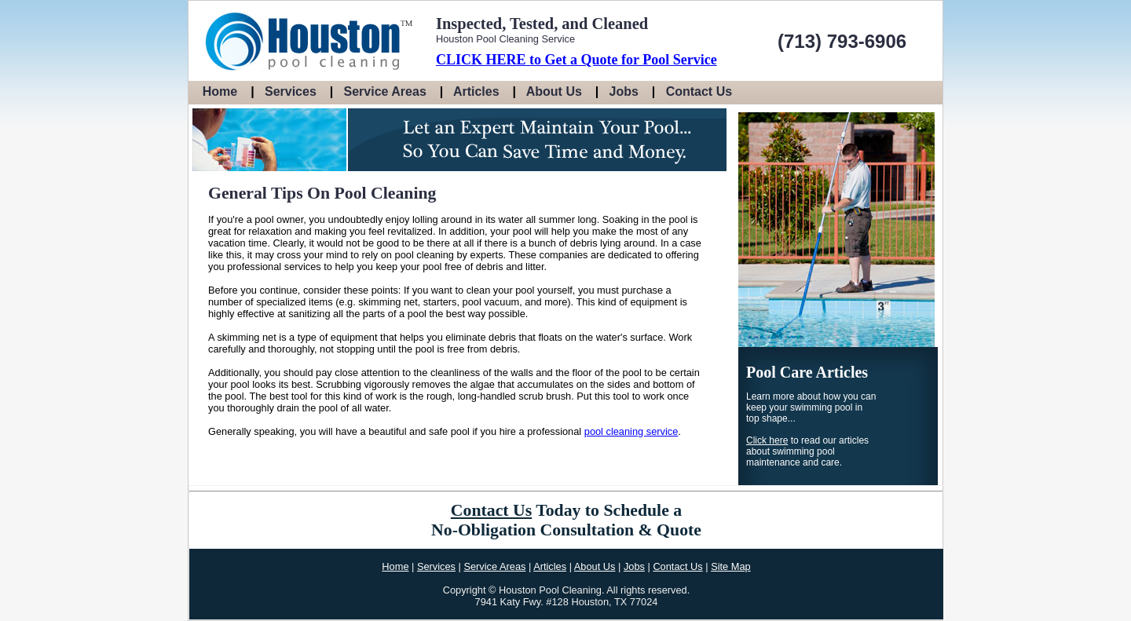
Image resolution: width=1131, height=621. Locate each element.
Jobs (624, 91)
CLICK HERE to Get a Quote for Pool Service (576, 60)
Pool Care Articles (807, 372)
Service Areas (385, 91)
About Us (554, 91)
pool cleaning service (631, 431)
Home (220, 91)
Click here (767, 440)
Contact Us (699, 91)
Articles (476, 91)
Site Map (731, 566)
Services (291, 91)
